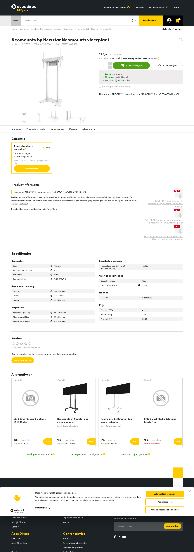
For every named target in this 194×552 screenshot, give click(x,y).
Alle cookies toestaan (164, 529)
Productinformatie (36, 128)
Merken (66, 522)
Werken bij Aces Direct (115, 7)
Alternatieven (89, 128)
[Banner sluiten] (190, 527)
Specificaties (57, 128)
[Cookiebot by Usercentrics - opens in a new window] (17, 547)
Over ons (139, 7)
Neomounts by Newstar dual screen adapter (73, 420)
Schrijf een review (22, 360)
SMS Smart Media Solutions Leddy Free (160, 420)
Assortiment (72, 508)
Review (73, 128)
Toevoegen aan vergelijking (115, 86)
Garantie (16, 128)
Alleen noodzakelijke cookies (165, 545)
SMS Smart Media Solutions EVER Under (30, 420)
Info (47, 441)
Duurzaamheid (156, 7)
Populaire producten (73, 517)
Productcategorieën (72, 512)
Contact (177, 7)
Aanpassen (165, 537)
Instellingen (41, 543)
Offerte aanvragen (167, 65)
